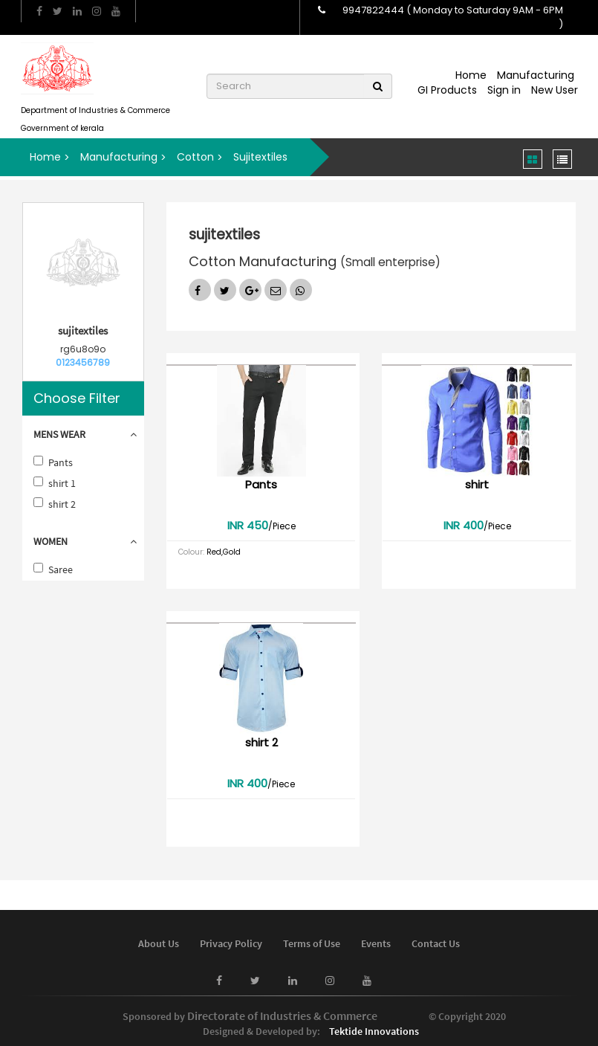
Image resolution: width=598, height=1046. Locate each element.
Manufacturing (535, 75)
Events (376, 943)
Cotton (195, 156)
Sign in (504, 90)
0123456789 (83, 362)
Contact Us (436, 943)
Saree (60, 569)
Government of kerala (62, 128)
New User (554, 90)
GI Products (447, 90)
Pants (60, 462)
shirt (477, 484)
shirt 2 (62, 504)
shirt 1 (62, 483)
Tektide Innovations (374, 1031)
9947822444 (373, 10)
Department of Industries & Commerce (95, 111)
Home (471, 75)
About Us (158, 943)
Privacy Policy (231, 943)
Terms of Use (311, 943)
